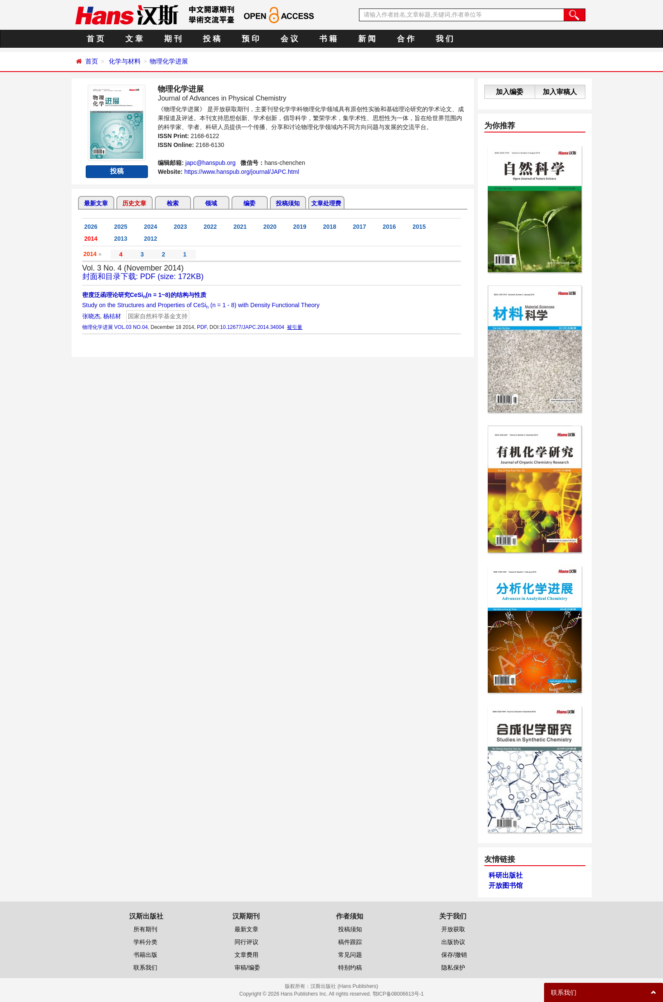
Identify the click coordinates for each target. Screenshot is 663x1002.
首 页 (95, 39)
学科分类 (145, 942)
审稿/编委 (247, 967)
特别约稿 (350, 967)
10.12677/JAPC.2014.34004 (252, 327)
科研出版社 (506, 875)
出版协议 (453, 942)
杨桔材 (112, 316)
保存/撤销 (454, 954)
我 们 (444, 39)
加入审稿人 (560, 91)
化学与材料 (125, 61)
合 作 (405, 39)
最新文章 (96, 203)
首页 (91, 61)
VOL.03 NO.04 (131, 327)
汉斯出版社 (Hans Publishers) (344, 986)
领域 (211, 203)
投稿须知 (288, 203)
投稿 (117, 171)
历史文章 (134, 203)
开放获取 (453, 929)
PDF (202, 327)
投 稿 (211, 39)
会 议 (289, 39)
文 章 (134, 39)
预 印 (250, 39)
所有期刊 (145, 929)
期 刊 (173, 39)
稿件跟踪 (350, 942)
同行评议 (246, 942)
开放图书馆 (506, 885)
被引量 (294, 327)
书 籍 (328, 39)
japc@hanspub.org (210, 162)
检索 (173, 203)
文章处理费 (326, 203)
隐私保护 (453, 967)
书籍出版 (145, 954)
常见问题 (350, 954)
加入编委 (509, 91)
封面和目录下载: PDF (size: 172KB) (143, 276)
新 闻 (367, 39)
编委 (249, 203)
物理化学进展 (169, 61)
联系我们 (145, 967)
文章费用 (246, 954)
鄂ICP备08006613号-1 (398, 994)
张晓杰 (91, 316)
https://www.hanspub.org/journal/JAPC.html (241, 171)
